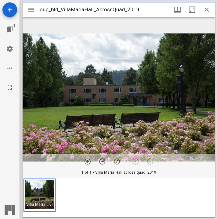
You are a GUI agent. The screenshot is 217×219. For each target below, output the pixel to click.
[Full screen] (9, 87)
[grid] (119, 197)
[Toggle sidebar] (31, 9)
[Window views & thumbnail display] (177, 9)
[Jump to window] (9, 29)
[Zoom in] (87, 161)
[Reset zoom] (117, 161)
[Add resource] (9, 9)
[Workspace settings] (9, 48)
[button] (39, 195)
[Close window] (206, 9)
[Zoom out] (102, 161)
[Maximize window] (192, 9)
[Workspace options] (9, 68)
